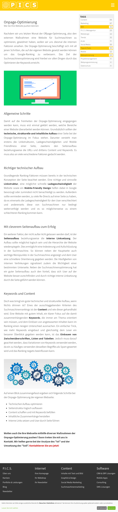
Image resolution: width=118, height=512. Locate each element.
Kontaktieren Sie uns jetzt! (44, 445)
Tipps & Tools (86, 48)
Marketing (84, 23)
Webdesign (85, 34)
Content (84, 20)
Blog (5, 486)
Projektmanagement (89, 58)
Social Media (85, 44)
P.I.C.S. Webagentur (88, 30)
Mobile (83, 51)
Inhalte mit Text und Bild (72, 473)
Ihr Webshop (40, 477)
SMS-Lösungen (103, 486)
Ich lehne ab (101, 508)
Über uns (7, 473)
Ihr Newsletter (41, 482)
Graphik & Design (68, 477)
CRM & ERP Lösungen (106, 473)
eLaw (83, 41)
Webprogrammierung (89, 62)
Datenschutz (86, 66)
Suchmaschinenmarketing (72, 486)
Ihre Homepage (42, 473)
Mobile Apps (102, 477)
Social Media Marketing (71, 482)
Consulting (101, 482)
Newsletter (7, 491)
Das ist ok (111, 508)
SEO (82, 27)
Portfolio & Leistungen (12, 482)
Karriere (6, 477)
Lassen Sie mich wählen (10, 508)
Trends (83, 37)
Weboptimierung (87, 55)
